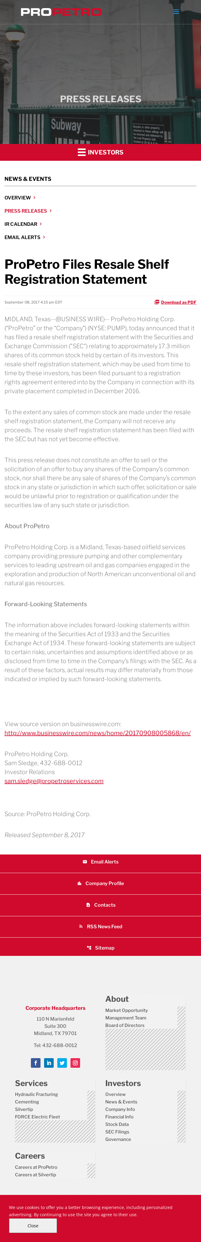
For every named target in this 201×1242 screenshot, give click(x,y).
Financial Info (119, 1117)
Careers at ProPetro (36, 1167)
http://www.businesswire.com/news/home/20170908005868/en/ (97, 733)
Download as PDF (175, 302)
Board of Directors (125, 1025)
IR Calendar (20, 224)
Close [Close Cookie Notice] (33, 1226)
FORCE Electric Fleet (37, 1117)
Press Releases (25, 211)
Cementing (27, 1102)
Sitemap (101, 948)
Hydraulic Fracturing (36, 1094)
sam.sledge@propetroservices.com (54, 781)
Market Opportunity (126, 1010)
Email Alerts (22, 237)
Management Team (125, 1018)
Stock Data (117, 1124)
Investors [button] (101, 152)
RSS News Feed (100, 926)
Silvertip (24, 1109)
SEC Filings (117, 1132)
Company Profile (100, 883)
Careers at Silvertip (35, 1175)
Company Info (120, 1109)
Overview (17, 198)
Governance (118, 1139)
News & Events (121, 1102)
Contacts (101, 905)
